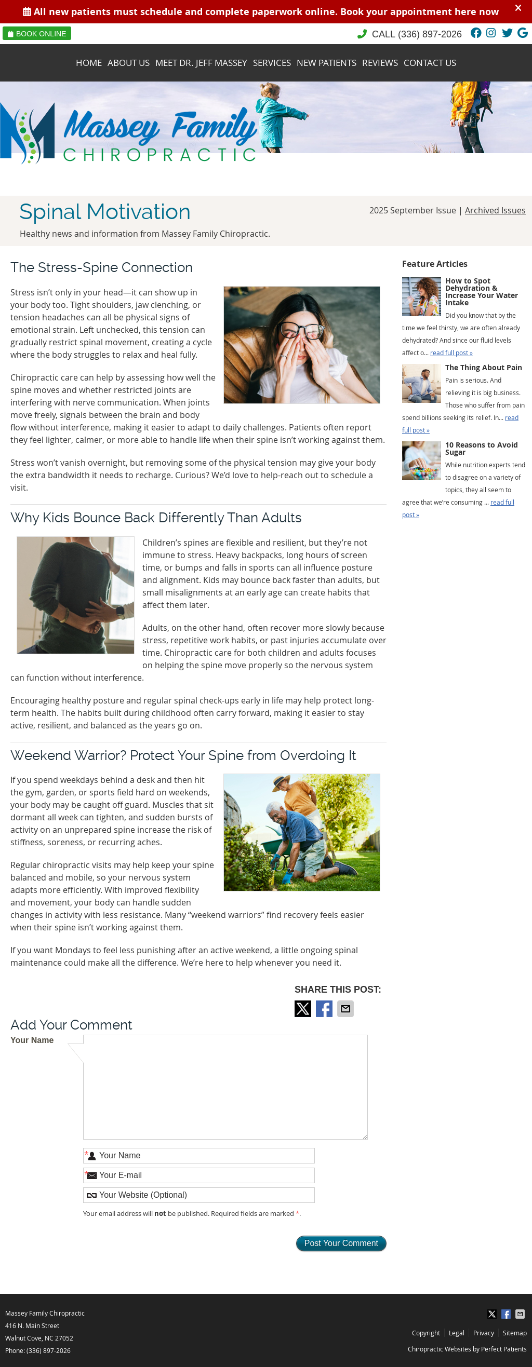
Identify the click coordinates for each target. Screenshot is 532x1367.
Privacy (483, 1333)
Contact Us (430, 63)
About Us (129, 63)
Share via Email (346, 1008)
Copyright (426, 1333)
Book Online (37, 34)
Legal (456, 1333)
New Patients (326, 63)
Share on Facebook (325, 1008)
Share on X (304, 1008)
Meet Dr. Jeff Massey (201, 63)
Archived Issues (495, 210)
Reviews (380, 63)
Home (89, 63)
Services (272, 63)
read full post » (451, 352)
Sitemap (515, 1333)
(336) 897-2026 (430, 34)
